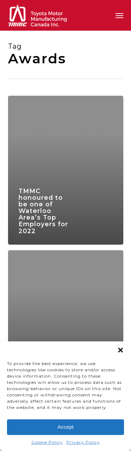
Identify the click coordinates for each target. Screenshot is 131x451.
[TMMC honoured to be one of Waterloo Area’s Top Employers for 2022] (65, 170)
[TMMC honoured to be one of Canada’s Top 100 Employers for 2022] (65, 324)
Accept (66, 428)
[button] (120, 351)
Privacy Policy (83, 443)
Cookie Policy (47, 443)
